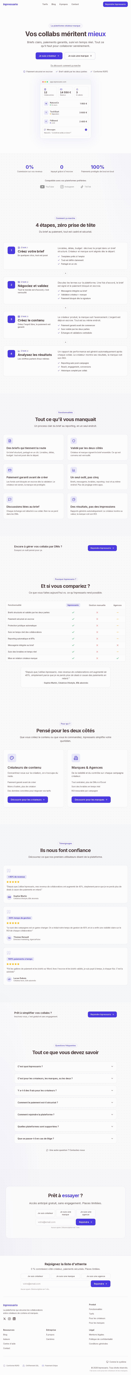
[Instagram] (9, 1318)
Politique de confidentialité (101, 1339)
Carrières (50, 1339)
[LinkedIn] (14, 1318)
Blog (54, 4)
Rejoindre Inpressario (115, 4)
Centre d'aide (9, 1344)
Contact (75, 4)
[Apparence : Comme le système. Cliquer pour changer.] (116, 1362)
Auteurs (6, 1339)
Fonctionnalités (95, 1309)
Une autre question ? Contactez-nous (65, 1151)
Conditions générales (98, 1344)
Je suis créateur (49, 56)
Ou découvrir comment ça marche (66, 65)
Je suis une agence (85, 1214)
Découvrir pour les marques (91, 801)
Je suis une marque (80, 56)
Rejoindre (85, 1223)
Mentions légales (96, 1334)
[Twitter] (4, 1318)
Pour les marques (96, 1323)
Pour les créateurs (97, 1318)
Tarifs (45, 4)
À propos (63, 4)
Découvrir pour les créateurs (28, 801)
